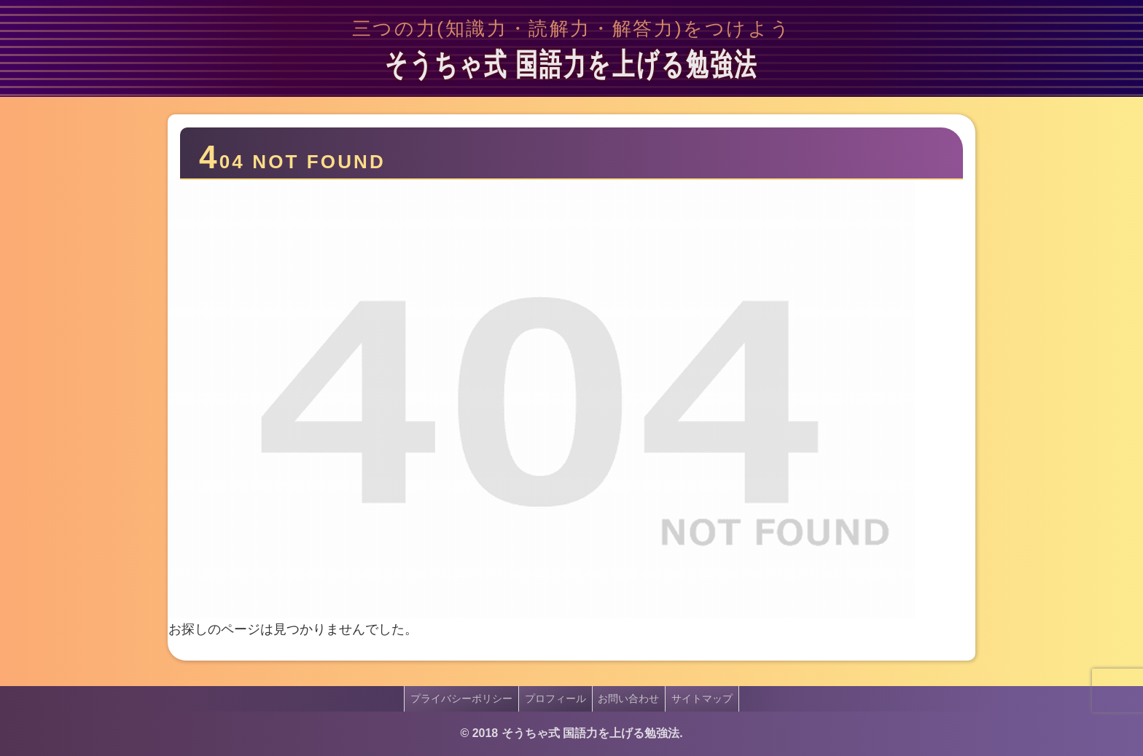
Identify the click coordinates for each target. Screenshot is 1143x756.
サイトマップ (707, 698)
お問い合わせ (630, 698)
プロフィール (554, 698)
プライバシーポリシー (457, 698)
